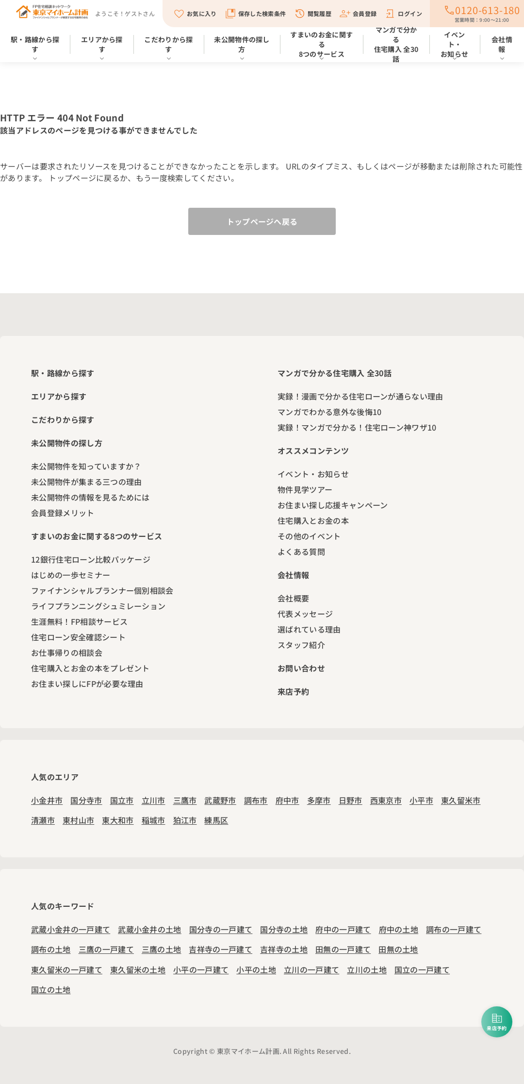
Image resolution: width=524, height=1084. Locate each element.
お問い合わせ (301, 668)
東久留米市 (461, 800)
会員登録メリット (63, 512)
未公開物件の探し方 (242, 44)
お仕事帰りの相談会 (66, 652)
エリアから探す (102, 44)
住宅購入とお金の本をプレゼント (90, 668)
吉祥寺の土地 (284, 949)
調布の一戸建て (453, 929)
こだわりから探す (168, 44)
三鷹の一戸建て (106, 949)
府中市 (287, 800)
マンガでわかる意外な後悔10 (329, 411)
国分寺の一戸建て (221, 929)
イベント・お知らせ (454, 44)
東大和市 (117, 820)
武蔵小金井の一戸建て (70, 929)
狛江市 (185, 820)
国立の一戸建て (422, 969)
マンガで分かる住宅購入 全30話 (396, 46)
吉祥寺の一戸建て (220, 949)
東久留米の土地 (137, 969)
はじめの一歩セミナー (70, 575)
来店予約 (293, 691)
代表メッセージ (305, 613)
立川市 (153, 800)
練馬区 (216, 820)
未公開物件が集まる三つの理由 (86, 481)
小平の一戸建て (201, 969)
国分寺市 (86, 800)
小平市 (421, 800)
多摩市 (319, 800)
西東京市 (386, 800)
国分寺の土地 (284, 929)
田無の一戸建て (343, 949)
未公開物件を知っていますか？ (86, 466)
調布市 (256, 800)
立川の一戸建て (311, 969)
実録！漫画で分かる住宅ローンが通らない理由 (360, 396)
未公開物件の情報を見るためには (90, 497)
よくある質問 (301, 551)
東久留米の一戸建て (66, 969)
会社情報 (293, 575)
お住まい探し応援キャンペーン (333, 505)
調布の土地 (51, 949)
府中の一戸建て (343, 929)
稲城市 (153, 820)
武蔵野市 (220, 800)
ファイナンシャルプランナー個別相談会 (102, 590)
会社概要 (293, 598)
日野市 (350, 800)
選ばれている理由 (309, 629)
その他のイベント (309, 536)
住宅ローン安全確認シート (78, 637)
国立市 (122, 800)
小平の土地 (256, 969)
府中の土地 (399, 929)
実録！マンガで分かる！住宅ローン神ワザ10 (357, 427)
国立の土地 (51, 989)
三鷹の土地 (161, 949)
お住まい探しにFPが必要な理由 (87, 683)
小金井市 (47, 800)
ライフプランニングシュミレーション (98, 606)
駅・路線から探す (35, 44)
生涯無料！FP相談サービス (79, 621)
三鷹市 (185, 800)
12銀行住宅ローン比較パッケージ (90, 559)
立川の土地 (367, 969)
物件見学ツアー (305, 489)
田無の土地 (398, 949)
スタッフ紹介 (301, 644)
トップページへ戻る (262, 221)
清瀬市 (43, 820)
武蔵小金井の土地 (149, 929)
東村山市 (78, 820)
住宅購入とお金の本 (313, 520)
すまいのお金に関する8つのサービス (321, 44)
